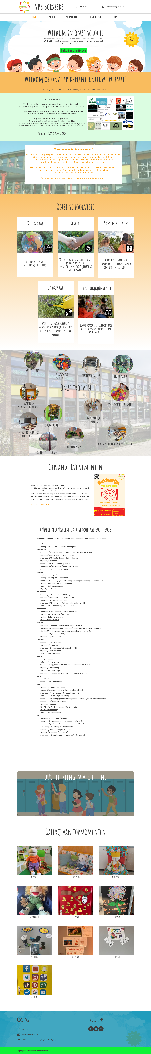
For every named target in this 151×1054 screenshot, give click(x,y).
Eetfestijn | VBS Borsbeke (40, 505)
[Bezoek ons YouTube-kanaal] (95, 1028)
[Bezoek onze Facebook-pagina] (90, 1028)
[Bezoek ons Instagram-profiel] (101, 1028)
